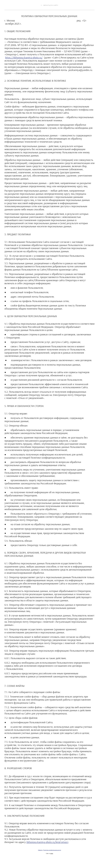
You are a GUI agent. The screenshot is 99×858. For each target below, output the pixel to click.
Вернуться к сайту (49, 5)
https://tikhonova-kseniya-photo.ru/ (24, 57)
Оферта (40, 850)
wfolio (51, 853)
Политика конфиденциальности (52, 850)
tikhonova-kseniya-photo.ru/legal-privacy (47, 842)
